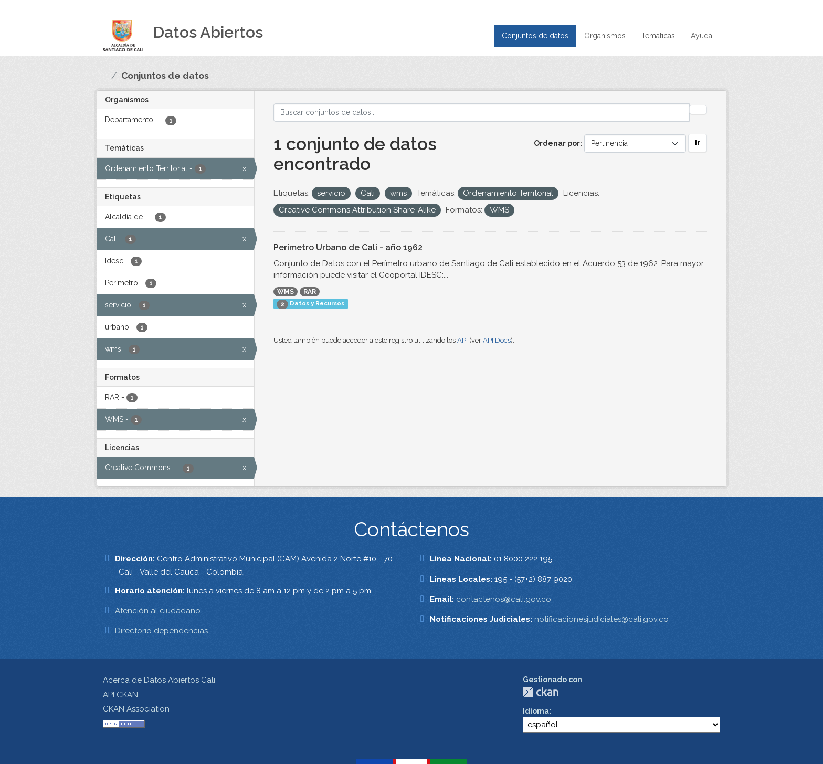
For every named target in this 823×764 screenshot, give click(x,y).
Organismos (605, 35)
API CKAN (120, 694)
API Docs (497, 340)
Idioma (536, 711)
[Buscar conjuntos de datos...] (481, 112)
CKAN (540, 691)
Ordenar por (557, 143)
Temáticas (658, 35)
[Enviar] (698, 109)
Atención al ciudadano (158, 611)
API (462, 340)
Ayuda (701, 35)
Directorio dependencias (161, 630)
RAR (309, 291)
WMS (285, 291)
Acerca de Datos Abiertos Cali (159, 680)
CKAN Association (136, 709)
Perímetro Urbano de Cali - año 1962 (348, 247)
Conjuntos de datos (535, 35)
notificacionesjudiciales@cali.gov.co (601, 619)
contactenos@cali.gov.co (503, 599)
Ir (697, 143)
